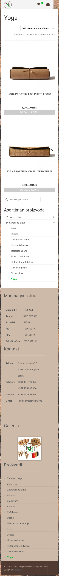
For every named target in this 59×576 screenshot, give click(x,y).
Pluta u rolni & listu (20, 256)
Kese (13, 228)
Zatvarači (12, 484)
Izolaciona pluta (19, 250)
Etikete (14, 234)
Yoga (14, 279)
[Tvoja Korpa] (40, 4)
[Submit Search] (6, 199)
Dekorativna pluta (20, 239)
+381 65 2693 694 (27, 394)
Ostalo (10, 517)
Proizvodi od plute (15, 222)
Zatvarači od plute (16, 489)
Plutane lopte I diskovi (22, 262)
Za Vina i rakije (13, 217)
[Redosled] (37, 28)
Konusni (11, 495)
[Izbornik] (48, 4)
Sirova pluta (17, 273)
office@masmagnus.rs (30, 400)
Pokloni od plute (19, 267)
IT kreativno (18, 570)
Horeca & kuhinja (19, 245)
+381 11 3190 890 (27, 382)
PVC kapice (13, 512)
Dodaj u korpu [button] (29, 112)
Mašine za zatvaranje (18, 523)
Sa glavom (12, 501)
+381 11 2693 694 (27, 388)
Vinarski (11, 506)
